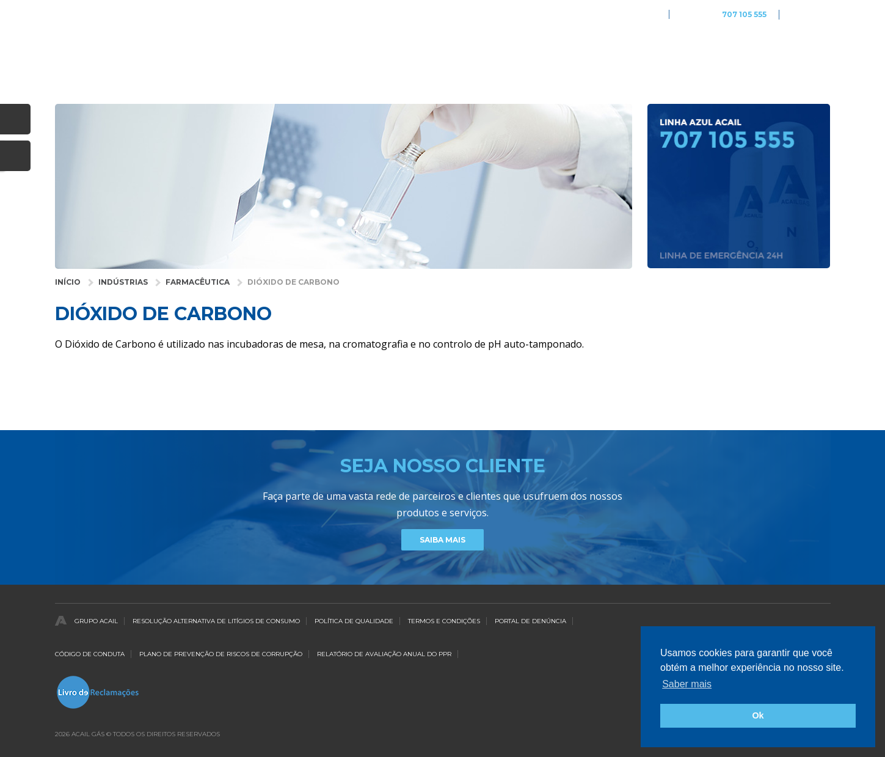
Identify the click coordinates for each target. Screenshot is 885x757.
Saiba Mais (442, 539)
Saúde (445, 52)
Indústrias (123, 282)
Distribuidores (673, 52)
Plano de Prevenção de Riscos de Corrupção (220, 654)
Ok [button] (757, 715)
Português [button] (811, 14)
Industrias (388, 52)
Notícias (744, 52)
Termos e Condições (444, 621)
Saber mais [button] (687, 684)
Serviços (544, 52)
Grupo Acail (96, 621)
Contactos (806, 52)
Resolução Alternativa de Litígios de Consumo (216, 621)
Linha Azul (724, 15)
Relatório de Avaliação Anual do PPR (384, 654)
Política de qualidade (354, 621)
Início (68, 282)
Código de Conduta (90, 654)
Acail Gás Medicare (622, 14)
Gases (491, 52)
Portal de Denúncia (530, 621)
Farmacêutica (198, 282)
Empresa (602, 52)
